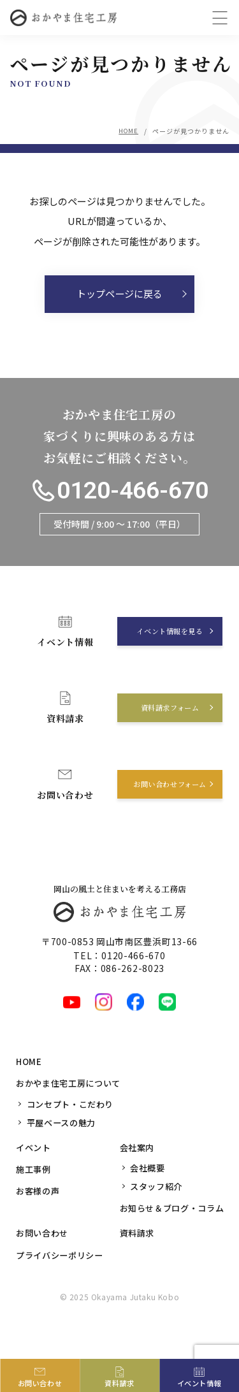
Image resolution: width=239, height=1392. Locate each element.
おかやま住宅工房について (72, 1112)
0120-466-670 (111, 507)
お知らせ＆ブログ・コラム (176, 1237)
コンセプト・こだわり (73, 1133)
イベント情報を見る (167, 660)
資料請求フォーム (166, 737)
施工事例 (35, 1198)
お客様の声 (39, 1220)
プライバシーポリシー (63, 1283)
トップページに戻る (120, 297)
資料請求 (138, 1262)
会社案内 (138, 1176)
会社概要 (149, 1197)
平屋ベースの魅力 (64, 1151)
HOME (127, 131)
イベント (35, 1176)
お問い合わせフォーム (166, 813)
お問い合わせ (44, 1262)
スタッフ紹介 (158, 1215)
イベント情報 (199, 1382)
